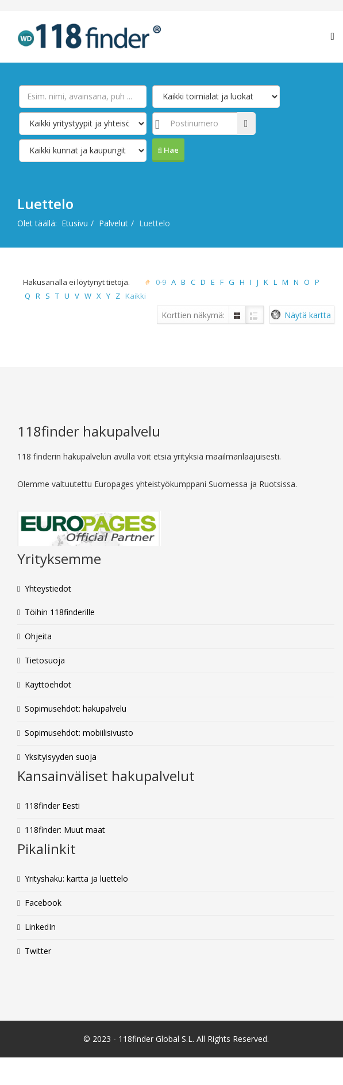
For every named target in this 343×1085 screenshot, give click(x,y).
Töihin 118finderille (60, 612)
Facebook (43, 902)
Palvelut (113, 223)
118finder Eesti (52, 805)
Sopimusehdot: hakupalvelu (75, 708)
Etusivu (74, 223)
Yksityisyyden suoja (61, 756)
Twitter (38, 950)
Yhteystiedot (48, 588)
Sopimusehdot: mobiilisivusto (79, 732)
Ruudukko (237, 315)
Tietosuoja (45, 660)
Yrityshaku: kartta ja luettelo (76, 878)
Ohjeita (38, 636)
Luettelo (254, 315)
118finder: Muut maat (65, 829)
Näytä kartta (307, 315)
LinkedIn (40, 926)
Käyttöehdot (48, 684)
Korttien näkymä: (193, 315)
